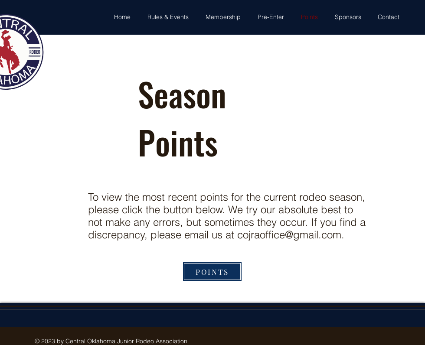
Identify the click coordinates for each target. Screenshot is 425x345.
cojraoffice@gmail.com (289, 234)
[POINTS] (212, 271)
